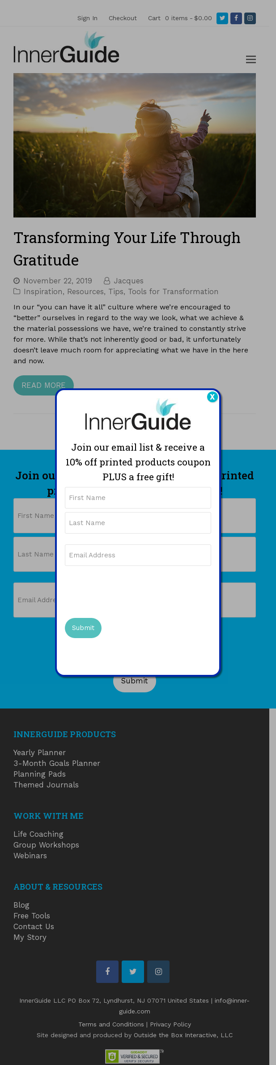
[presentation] (133, 590)
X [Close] (212, 396)
